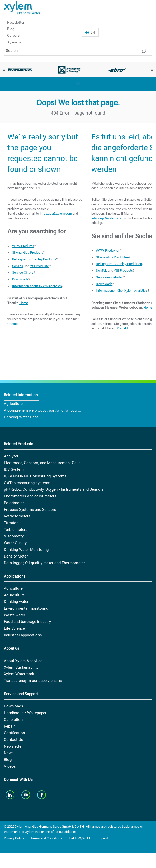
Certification (14, 733)
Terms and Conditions (46, 838)
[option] (69, 69)
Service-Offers (22, 273)
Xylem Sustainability (21, 667)
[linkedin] (10, 795)
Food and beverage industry (27, 621)
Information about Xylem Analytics (37, 286)
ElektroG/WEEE (80, 838)
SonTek (17, 266)
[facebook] (41, 795)
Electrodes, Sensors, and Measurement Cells (42, 462)
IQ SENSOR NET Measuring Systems (35, 476)
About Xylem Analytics (23, 660)
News (9, 753)
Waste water (14, 615)
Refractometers (17, 516)
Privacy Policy (14, 838)
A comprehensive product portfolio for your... (42, 410)
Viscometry (14, 536)
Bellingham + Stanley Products (34, 259)
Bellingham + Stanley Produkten (119, 264)
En (92, 32)
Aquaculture (14, 595)
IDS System (14, 469)
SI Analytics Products (27, 252)
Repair (9, 726)
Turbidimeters (15, 529)
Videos (10, 766)
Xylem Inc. (15, 42)
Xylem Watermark (19, 674)
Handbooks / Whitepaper (25, 713)
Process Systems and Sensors (30, 509)
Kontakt (122, 328)
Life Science (14, 628)
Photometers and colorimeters (30, 496)
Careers (13, 35)
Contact (13, 324)
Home (23, 303)
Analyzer (11, 456)
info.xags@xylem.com (56, 213)
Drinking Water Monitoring (26, 549)
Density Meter (16, 556)
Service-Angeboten (109, 277)
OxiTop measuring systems (27, 482)
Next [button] (152, 70)
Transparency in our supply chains (33, 680)
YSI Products (123, 270)
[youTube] (26, 795)
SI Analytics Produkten (112, 257)
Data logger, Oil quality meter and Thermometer (44, 563)
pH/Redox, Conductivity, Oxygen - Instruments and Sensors (54, 489)
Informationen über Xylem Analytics (122, 291)
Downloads (20, 279)
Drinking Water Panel (22, 417)
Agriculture (13, 403)
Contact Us (13, 739)
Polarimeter (14, 503)
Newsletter (15, 22)
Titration (11, 523)
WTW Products (23, 246)
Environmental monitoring (26, 608)
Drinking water (16, 601)
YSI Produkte (39, 266)
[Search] (78, 51)
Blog (10, 29)
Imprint (103, 838)
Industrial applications (23, 635)
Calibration (13, 719)
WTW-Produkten (108, 250)
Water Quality (15, 543)
